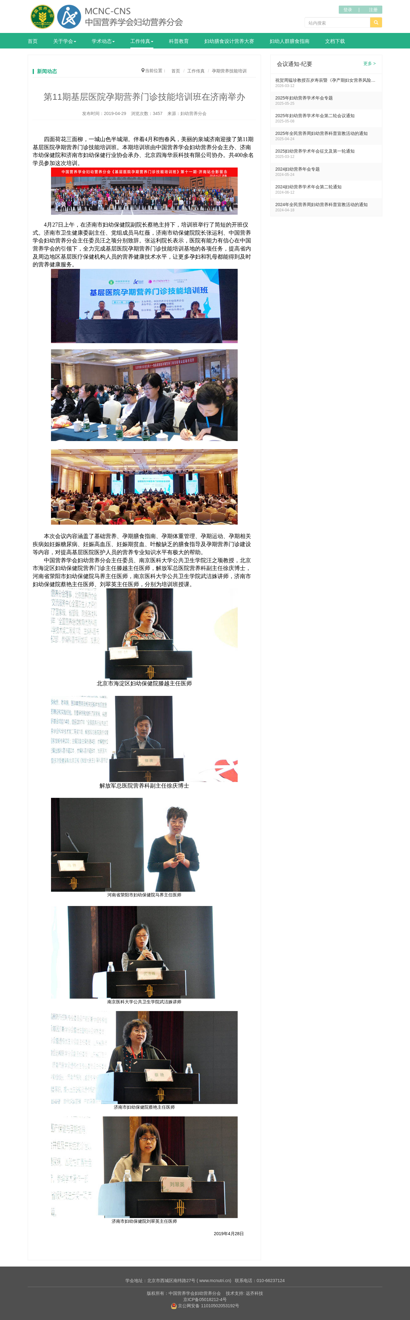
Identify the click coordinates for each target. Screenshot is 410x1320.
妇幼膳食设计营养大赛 (229, 41)
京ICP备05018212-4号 (205, 1299)
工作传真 (141, 41)
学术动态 (103, 41)
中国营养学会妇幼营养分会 (195, 1293)
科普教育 (179, 41)
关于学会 (64, 41)
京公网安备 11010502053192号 (205, 1305)
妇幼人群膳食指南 (290, 41)
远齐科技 (254, 1293)
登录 (347, 9)
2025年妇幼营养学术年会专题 (304, 97)
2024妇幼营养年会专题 (297, 169)
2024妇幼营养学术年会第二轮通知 (308, 186)
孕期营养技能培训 (229, 70)
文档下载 (335, 41)
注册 (373, 9)
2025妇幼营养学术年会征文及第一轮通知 (315, 151)
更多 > (369, 63)
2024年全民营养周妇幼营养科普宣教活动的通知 (321, 204)
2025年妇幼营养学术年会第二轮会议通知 (315, 115)
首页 (33, 41)
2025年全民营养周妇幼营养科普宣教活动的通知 (321, 133)
